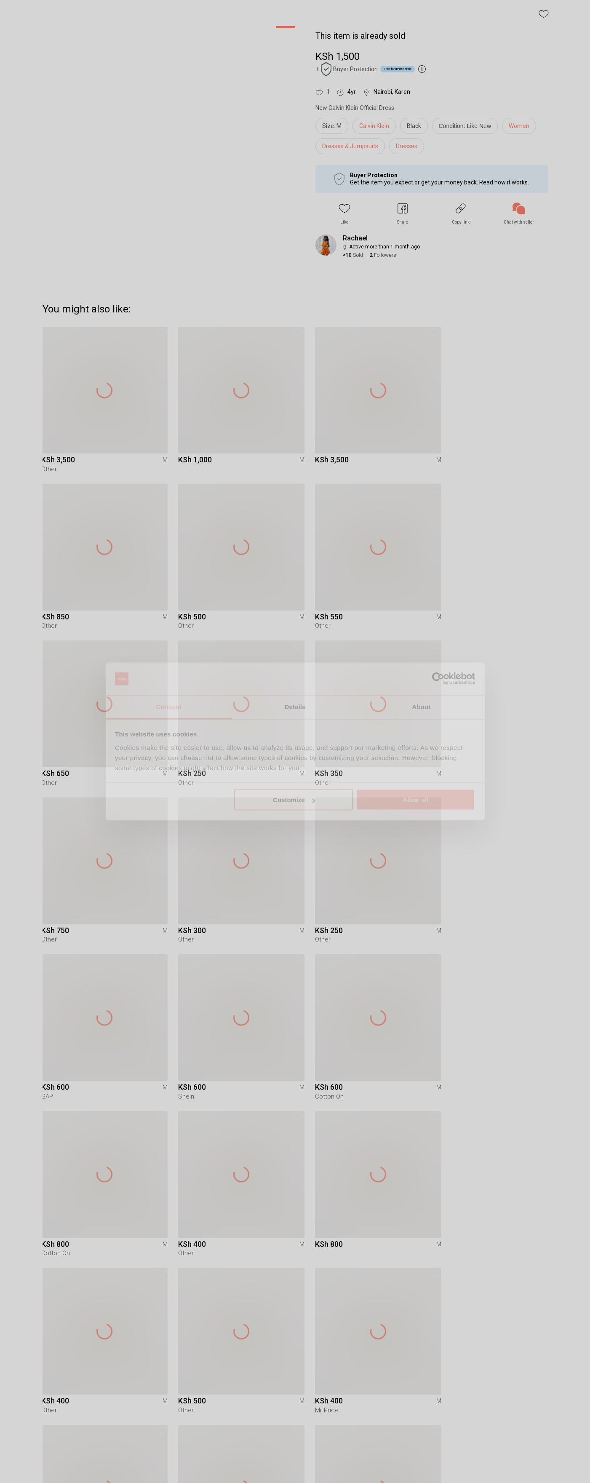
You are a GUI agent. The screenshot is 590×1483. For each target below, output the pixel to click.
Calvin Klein (374, 126)
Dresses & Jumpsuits (350, 146)
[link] (519, 214)
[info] (467, 128)
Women (519, 126)
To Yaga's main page (295, 1465)
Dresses (406, 146)
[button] (344, 214)
